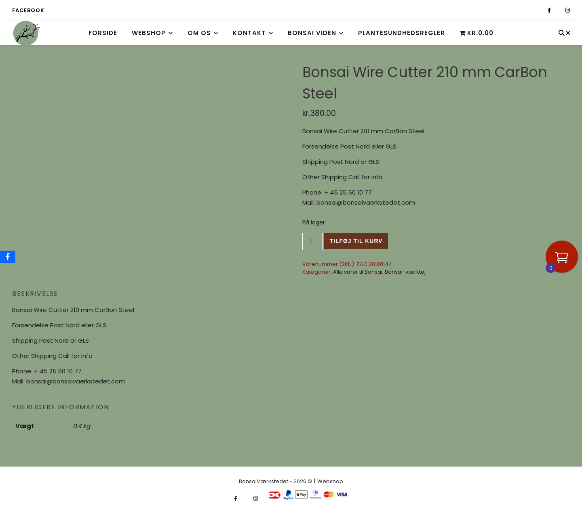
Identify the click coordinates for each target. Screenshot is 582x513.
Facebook (28, 10)
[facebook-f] (550, 10)
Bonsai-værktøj (405, 272)
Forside (103, 33)
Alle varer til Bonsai (357, 272)
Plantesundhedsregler (401, 33)
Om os (199, 33)
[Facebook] (7, 257)
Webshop (149, 33)
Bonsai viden (312, 33)
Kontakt (249, 33)
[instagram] (567, 10)
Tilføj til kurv (355, 241)
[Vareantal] (312, 241)
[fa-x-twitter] (558, 10)
